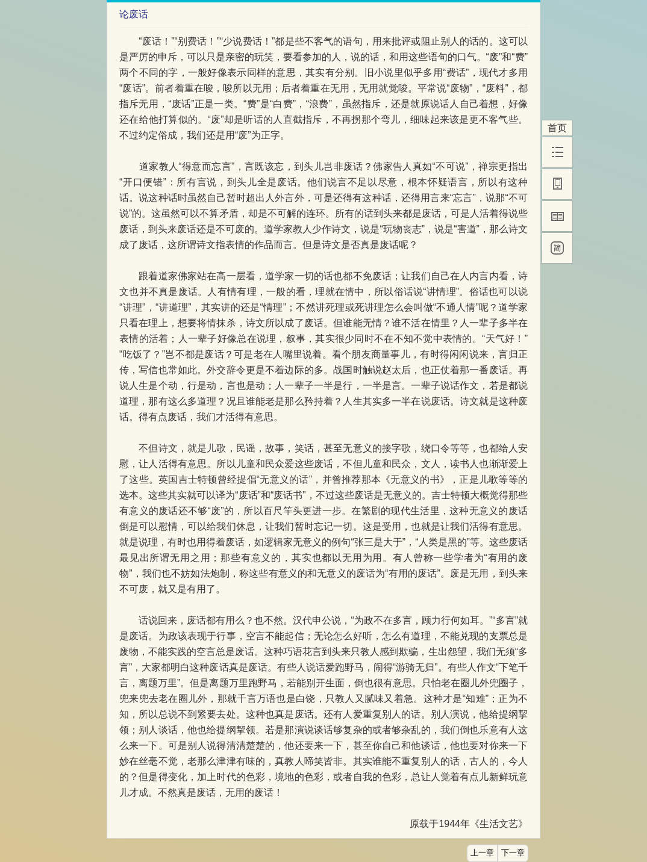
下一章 (513, 853)
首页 (557, 128)
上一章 (482, 853)
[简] (557, 248)
